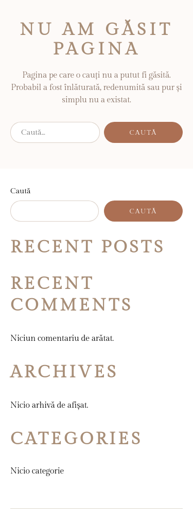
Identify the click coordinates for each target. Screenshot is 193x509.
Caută (20, 191)
